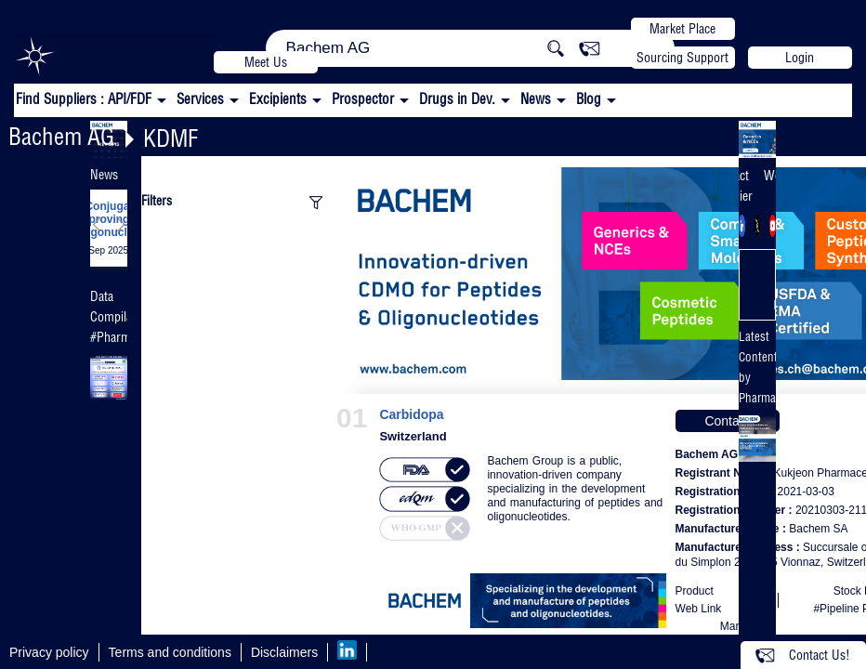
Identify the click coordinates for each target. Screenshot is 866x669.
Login (799, 57)
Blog (588, 99)
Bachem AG (61, 136)
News (535, 99)
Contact (726, 420)
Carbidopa (411, 415)
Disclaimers (284, 652)
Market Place (682, 28)
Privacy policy (49, 652)
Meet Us (265, 62)
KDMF (170, 138)
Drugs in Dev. (457, 99)
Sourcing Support (682, 57)
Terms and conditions (170, 652)
